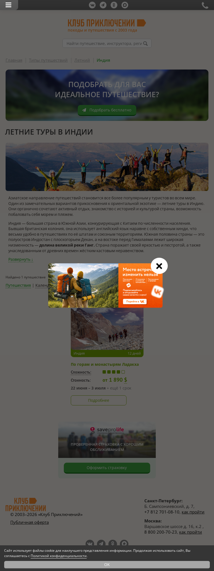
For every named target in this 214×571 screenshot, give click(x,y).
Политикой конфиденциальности (59, 555)
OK (107, 564)
